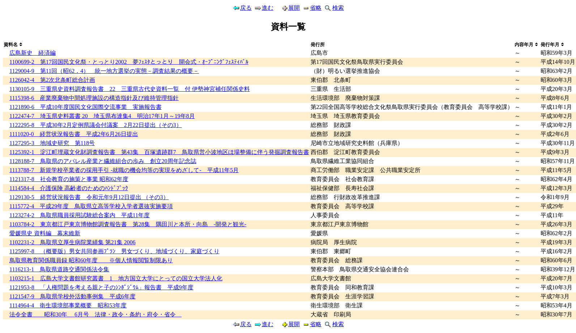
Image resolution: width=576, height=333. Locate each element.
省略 (311, 8)
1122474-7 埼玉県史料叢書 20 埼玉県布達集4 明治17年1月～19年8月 (102, 116)
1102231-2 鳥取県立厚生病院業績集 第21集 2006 (72, 242)
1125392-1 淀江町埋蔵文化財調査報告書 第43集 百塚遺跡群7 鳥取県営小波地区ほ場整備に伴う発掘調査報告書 (159, 152)
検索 (334, 8)
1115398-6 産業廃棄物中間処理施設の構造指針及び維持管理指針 (94, 98)
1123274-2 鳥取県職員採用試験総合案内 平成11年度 (79, 215)
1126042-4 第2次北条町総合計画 (52, 80)
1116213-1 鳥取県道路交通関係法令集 (59, 269)
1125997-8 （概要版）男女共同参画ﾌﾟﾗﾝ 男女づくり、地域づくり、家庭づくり (114, 251)
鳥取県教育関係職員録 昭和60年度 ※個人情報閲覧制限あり (91, 260)
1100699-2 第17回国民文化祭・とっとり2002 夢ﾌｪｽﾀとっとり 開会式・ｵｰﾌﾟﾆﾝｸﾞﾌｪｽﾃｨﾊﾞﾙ (128, 62)
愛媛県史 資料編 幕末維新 (44, 233)
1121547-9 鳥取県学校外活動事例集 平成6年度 (72, 296)
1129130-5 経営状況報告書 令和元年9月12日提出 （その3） (89, 197)
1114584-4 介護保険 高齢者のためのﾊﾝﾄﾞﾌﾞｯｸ (68, 188)
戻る (242, 8)
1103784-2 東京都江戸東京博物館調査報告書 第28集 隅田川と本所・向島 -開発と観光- (127, 224)
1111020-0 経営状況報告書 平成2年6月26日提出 (73, 134)
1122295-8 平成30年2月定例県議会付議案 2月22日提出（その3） (95, 125)
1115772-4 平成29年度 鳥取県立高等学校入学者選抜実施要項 (91, 206)
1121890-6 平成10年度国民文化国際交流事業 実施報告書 (85, 107)
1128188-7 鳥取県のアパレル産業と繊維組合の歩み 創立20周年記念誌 (102, 161)
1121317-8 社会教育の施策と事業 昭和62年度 (68, 179)
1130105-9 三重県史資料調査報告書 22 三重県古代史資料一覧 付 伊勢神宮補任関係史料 (129, 89)
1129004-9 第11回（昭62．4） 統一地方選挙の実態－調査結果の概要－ (104, 71)
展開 (288, 8)
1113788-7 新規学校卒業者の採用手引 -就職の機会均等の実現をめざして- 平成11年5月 (124, 170)
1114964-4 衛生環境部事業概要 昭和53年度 (68, 305)
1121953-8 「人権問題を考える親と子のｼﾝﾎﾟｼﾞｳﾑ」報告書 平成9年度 (101, 287)
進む (263, 8)
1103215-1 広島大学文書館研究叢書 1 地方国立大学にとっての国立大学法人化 (115, 278)
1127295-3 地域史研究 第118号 (52, 143)
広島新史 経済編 (32, 53)
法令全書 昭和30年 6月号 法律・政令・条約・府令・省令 (95, 314)
